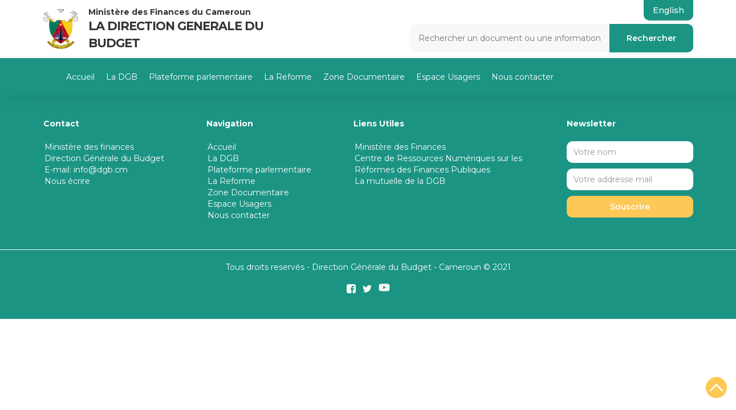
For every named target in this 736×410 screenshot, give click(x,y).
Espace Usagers (448, 77)
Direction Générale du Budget (104, 158)
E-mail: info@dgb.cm (86, 170)
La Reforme (288, 77)
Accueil (80, 77)
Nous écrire (67, 181)
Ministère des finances (89, 147)
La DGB (121, 77)
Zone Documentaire (364, 77)
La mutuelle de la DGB (400, 181)
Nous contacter (522, 77)
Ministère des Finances (400, 147)
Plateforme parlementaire (201, 77)
